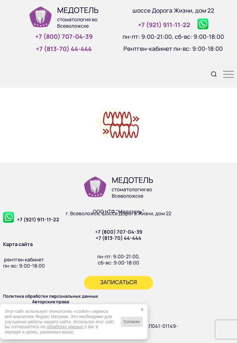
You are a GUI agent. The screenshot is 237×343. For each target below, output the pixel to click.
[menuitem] (211, 73)
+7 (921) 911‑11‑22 (164, 25)
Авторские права (50, 302)
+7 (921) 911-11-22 (38, 219)
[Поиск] (211, 73)
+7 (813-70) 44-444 (118, 238)
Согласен (132, 322)
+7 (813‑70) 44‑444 (64, 49)
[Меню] (225, 73)
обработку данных (65, 326)
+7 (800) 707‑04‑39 (64, 36)
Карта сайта (18, 244)
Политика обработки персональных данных (50, 296)
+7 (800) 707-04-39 (118, 231)
